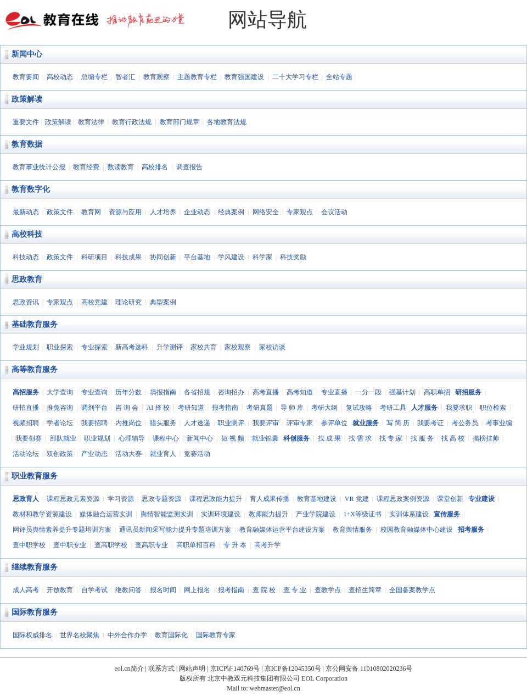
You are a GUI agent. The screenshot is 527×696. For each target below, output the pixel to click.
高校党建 (94, 302)
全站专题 (339, 77)
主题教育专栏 (197, 77)
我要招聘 (94, 423)
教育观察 (156, 77)
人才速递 (197, 423)
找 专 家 (390, 438)
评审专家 (300, 423)
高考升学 (267, 545)
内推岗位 (128, 423)
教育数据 (27, 144)
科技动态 (26, 257)
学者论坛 (60, 423)
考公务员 (465, 423)
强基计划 (402, 392)
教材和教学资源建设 (42, 514)
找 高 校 (452, 438)
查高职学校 (110, 545)
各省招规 (197, 392)
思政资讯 (26, 302)
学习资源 (121, 499)
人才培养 (163, 212)
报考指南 (225, 407)
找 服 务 (422, 438)
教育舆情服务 (352, 529)
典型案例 (163, 302)
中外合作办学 (127, 635)
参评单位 (334, 423)
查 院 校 (264, 590)
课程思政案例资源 (403, 499)
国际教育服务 (35, 612)
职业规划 (97, 438)
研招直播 (26, 407)
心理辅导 (132, 438)
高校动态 (60, 77)
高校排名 (155, 167)
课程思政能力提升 (215, 499)
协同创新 (163, 257)
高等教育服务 (35, 369)
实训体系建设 (409, 514)
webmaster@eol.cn (275, 688)
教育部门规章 (179, 122)
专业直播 (334, 392)
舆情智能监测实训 (167, 514)
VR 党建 (357, 499)
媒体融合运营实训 (106, 514)
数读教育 (121, 167)
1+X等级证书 (362, 514)
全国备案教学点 (412, 590)
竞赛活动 (197, 454)
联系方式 (161, 668)
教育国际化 (171, 635)
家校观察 (238, 347)
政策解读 (27, 99)
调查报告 (189, 167)
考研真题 (259, 407)
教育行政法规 (132, 122)
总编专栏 (94, 77)
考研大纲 (324, 407)
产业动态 (94, 454)
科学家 (262, 257)
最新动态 (26, 212)
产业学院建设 (315, 514)
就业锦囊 (265, 438)
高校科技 (27, 234)
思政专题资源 (161, 499)
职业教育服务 (35, 476)
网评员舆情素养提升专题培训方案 (62, 529)
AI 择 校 (158, 407)
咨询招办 (231, 392)
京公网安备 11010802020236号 (369, 668)
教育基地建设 (317, 499)
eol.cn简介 (129, 668)
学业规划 (26, 347)
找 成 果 (329, 438)
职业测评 (231, 423)
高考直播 (266, 392)
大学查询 (60, 392)
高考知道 (300, 392)
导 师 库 (292, 407)
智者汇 (125, 77)
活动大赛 (128, 454)
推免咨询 (60, 407)
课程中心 (166, 438)
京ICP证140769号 (235, 668)
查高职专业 (151, 545)
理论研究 (128, 302)
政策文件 (60, 212)
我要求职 (459, 407)
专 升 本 (234, 545)
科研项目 (94, 257)
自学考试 (94, 590)
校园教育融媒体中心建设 (416, 529)
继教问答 (128, 590)
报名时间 (163, 590)
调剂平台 (94, 407)
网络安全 (266, 212)
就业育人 (163, 454)
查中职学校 (29, 545)
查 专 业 (294, 590)
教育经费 (86, 167)
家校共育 (203, 347)
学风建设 (231, 257)
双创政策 (60, 454)
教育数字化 (31, 189)
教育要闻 (26, 77)
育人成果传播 (269, 499)
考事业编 (499, 423)
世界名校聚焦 (79, 635)
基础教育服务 (35, 324)
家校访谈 (272, 347)
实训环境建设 (220, 514)
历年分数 (128, 392)
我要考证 (430, 423)
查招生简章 (365, 590)
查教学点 (328, 590)
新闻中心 (27, 54)
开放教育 (60, 590)
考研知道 (191, 407)
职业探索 (60, 347)
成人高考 (26, 590)
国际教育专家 (216, 635)
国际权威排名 (32, 635)
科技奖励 (293, 257)
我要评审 (266, 423)
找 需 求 (360, 438)
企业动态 (197, 212)
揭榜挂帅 (486, 438)
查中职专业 (69, 545)
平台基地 (197, 257)
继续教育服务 (35, 567)
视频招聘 (26, 423)
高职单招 (437, 392)
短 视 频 (232, 438)
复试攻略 (359, 407)
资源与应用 (125, 212)
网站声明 (192, 668)
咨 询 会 (126, 407)
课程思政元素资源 (73, 499)
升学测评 (169, 347)
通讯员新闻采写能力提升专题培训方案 (175, 529)
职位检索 (493, 407)
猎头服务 (163, 423)
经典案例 (231, 212)
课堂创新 (450, 499)
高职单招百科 (196, 545)
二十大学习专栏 (295, 77)
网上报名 (197, 590)
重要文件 (26, 122)
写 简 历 (398, 423)
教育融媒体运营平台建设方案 (282, 529)
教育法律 (91, 122)
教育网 (91, 212)
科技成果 (128, 257)
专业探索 (94, 347)
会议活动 (334, 212)
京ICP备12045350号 (293, 668)
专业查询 (94, 392)
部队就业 (63, 438)
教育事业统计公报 (39, 167)
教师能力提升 (268, 514)
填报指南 (163, 392)
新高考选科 (131, 347)
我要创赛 (28, 438)
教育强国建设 (244, 77)
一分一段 (368, 392)
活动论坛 (26, 454)
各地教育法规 (226, 122)
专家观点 (300, 212)
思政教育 (27, 279)
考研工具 (393, 407)
